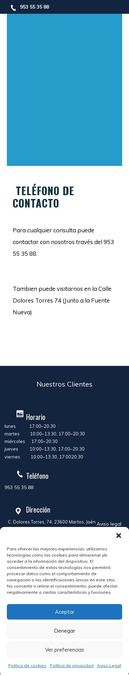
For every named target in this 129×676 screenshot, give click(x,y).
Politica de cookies (27, 665)
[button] (118, 535)
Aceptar (64, 612)
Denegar (64, 630)
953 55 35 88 (34, 7)
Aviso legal (109, 524)
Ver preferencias (64, 649)
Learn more (38, 342)
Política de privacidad (72, 665)
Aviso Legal (109, 665)
